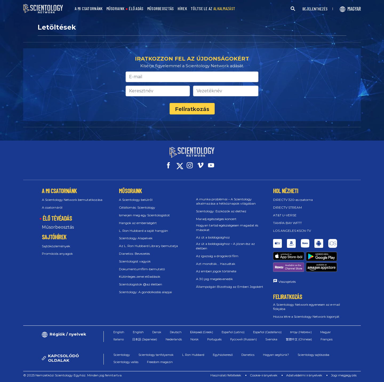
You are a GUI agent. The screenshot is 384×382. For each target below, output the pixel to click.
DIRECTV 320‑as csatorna (293, 200)
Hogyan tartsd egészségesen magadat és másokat (227, 227)
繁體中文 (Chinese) (299, 339)
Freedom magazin (160, 362)
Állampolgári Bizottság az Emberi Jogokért (229, 287)
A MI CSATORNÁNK (89, 8)
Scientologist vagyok (135, 261)
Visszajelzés (287, 282)
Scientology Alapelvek (136, 238)
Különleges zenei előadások (139, 276)
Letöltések (57, 27)
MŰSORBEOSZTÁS (160, 8)
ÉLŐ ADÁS (136, 8)
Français (327, 339)
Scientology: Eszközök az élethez (221, 211)
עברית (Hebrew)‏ (301, 332)
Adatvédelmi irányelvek (304, 375)
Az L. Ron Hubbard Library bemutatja (148, 246)
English (118, 332)
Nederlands (174, 339)
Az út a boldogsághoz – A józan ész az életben (225, 246)
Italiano (118, 339)
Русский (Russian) (243, 339)
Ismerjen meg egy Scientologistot (144, 215)
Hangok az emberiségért (138, 223)
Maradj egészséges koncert (216, 219)
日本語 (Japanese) (144, 339)
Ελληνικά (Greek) (201, 332)
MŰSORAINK (115, 8)
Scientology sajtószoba (313, 355)
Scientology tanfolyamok (156, 355)
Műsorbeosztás (58, 227)
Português (214, 339)
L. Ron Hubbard (193, 355)
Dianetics (247, 355)
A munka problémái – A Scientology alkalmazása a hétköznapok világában (226, 201)
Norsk (194, 339)
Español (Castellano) (267, 332)
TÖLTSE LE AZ (213, 8)
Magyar (325, 332)
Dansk (156, 332)
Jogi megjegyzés (344, 375)
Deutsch (176, 332)
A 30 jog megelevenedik (214, 279)
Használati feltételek (225, 375)
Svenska (271, 339)
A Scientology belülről (136, 200)
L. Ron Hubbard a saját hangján (143, 231)
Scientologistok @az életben (140, 284)
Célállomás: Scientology (137, 207)
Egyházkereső (223, 355)
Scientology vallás (125, 362)
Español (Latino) (233, 332)
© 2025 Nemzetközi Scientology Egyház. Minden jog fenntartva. (72, 375)
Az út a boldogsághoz (213, 237)
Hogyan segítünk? (276, 355)
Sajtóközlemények (56, 246)
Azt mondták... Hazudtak (215, 264)
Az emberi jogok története (216, 271)
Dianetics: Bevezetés (134, 254)
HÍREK (182, 8)
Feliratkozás (192, 109)
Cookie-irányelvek (263, 375)
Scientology (121, 355)
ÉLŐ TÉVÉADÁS (57, 218)
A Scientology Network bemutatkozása (72, 200)
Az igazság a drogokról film (217, 256)
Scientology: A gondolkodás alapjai (145, 292)
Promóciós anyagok (57, 254)
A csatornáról (52, 207)
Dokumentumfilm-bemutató (142, 269)
